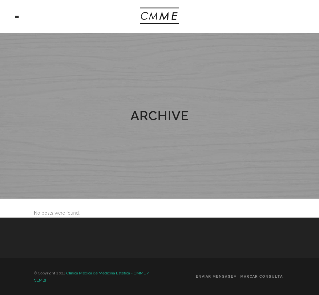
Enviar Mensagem (216, 276)
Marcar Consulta (261, 276)
